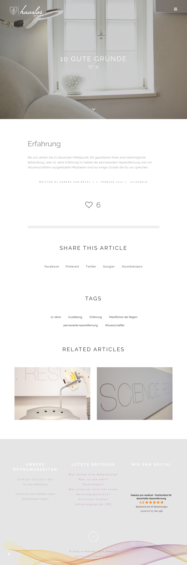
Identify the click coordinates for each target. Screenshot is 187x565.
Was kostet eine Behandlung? (93, 475)
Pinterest (72, 267)
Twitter (91, 267)
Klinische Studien (93, 499)
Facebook (51, 267)
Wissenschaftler (115, 325)
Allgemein (139, 182)
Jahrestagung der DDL (93, 504)
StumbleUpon (132, 267)
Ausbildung (75, 317)
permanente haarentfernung (80, 325)
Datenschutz (103, 556)
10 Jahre (56, 317)
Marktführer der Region (123, 317)
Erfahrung (96, 317)
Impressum (82, 556)
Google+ (109, 267)
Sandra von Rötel (75, 182)
